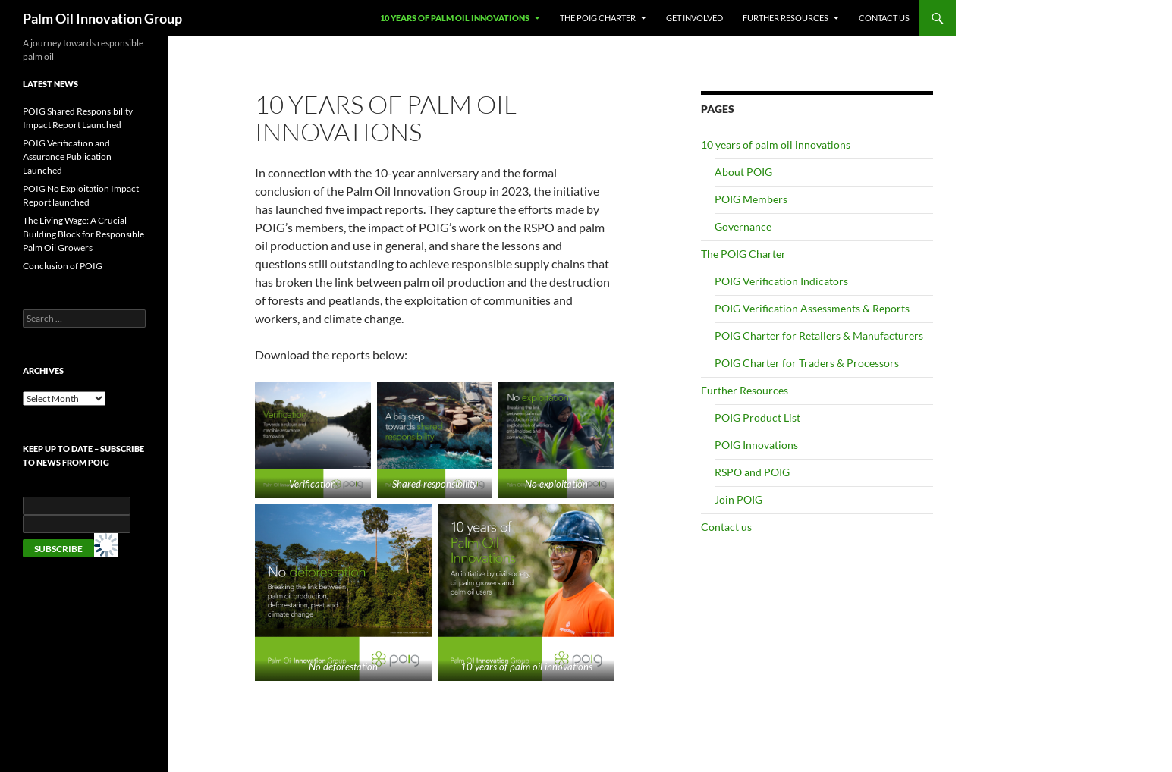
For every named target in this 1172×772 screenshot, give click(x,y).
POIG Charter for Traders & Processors (807, 362)
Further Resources (785, 18)
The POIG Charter (598, 18)
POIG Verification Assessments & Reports (812, 308)
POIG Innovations (756, 444)
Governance (743, 226)
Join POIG (738, 499)
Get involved (694, 18)
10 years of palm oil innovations (454, 18)
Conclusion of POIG (62, 265)
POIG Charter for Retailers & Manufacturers (819, 335)
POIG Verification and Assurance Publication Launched (67, 156)
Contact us (884, 18)
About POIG (743, 171)
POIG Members (751, 199)
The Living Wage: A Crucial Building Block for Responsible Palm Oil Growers (83, 234)
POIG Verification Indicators (781, 281)
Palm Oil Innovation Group (102, 18)
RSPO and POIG (752, 472)
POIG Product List (757, 417)
